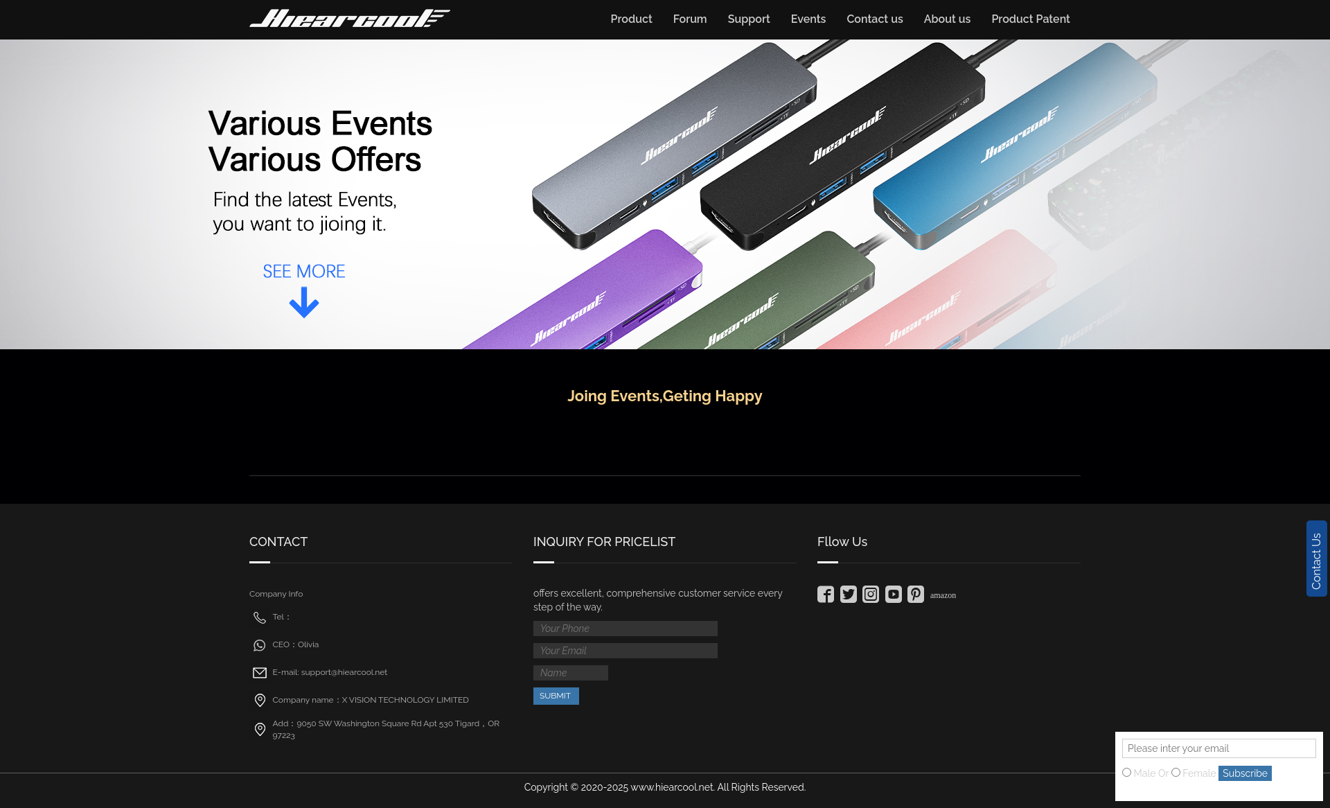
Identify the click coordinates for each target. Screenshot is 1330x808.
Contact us (874, 19)
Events (808, 19)
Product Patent (1030, 19)
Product (632, 19)
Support (749, 19)
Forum (690, 19)
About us (947, 19)
